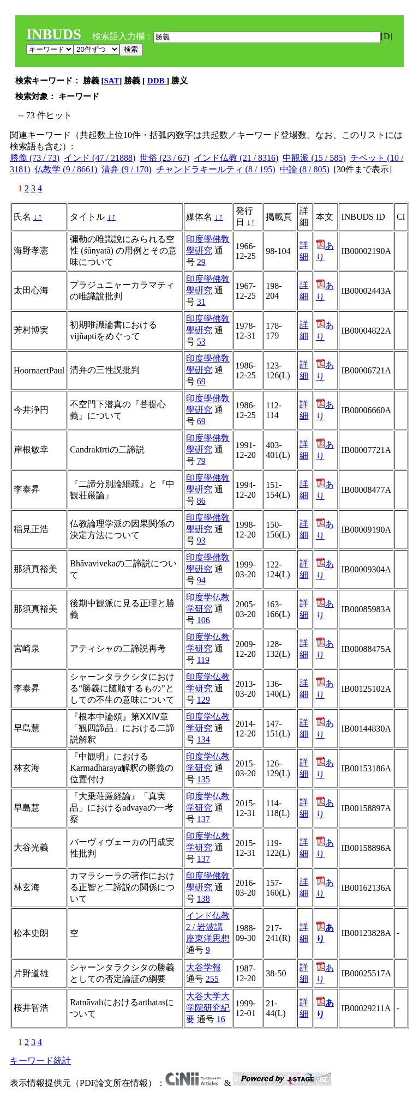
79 (201, 461)
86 (201, 500)
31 (201, 301)
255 (212, 978)
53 (201, 341)
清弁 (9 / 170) (126, 169)
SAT (111, 80)
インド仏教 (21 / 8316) (236, 157)
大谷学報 (203, 967)
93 (201, 540)
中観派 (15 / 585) (314, 157)
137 (203, 819)
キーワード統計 (40, 1060)
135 (203, 779)
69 (201, 381)
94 (201, 580)
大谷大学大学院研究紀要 (208, 1008)
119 (203, 660)
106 (203, 620)
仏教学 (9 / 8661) (65, 169)
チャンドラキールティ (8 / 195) (216, 169)
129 (203, 699)
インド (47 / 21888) (99, 157)
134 (203, 739)
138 (203, 898)
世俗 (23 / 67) (164, 157)
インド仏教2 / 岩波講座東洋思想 (208, 927)
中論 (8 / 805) (305, 169)
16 (221, 1019)
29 (201, 262)
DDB (156, 80)
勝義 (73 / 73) (34, 157)
